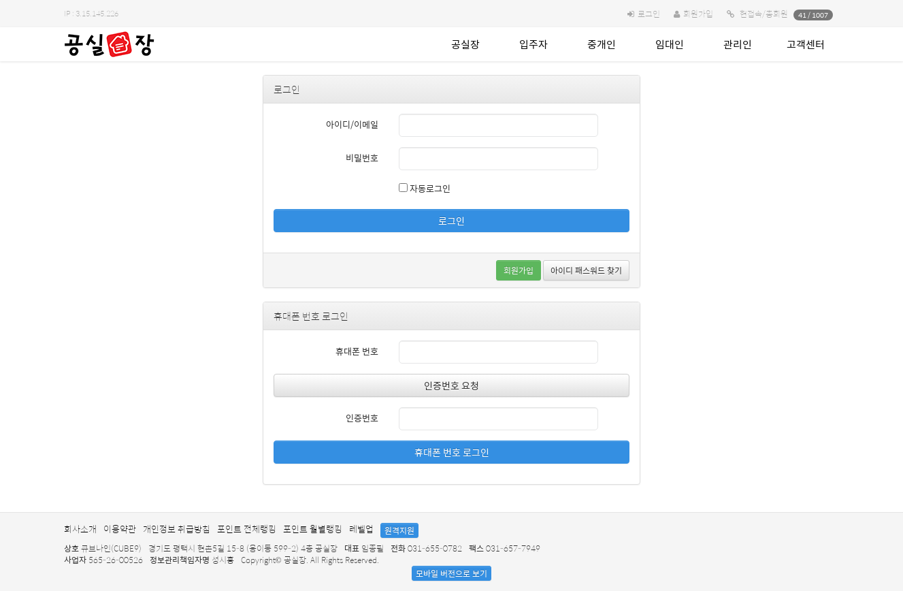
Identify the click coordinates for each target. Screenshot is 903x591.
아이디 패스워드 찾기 (586, 270)
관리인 (737, 44)
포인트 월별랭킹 (312, 529)
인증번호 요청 (451, 385)
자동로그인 (424, 188)
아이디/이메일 (352, 124)
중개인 (601, 44)
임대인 (669, 44)
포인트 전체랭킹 (246, 529)
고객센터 (806, 44)
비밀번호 (362, 157)
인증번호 (362, 418)
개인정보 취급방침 (176, 529)
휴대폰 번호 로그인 (451, 452)
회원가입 (698, 13)
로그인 (649, 13)
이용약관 (119, 529)
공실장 (465, 44)
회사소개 (80, 529)
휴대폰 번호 (356, 351)
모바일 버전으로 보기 (451, 573)
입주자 (533, 44)
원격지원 (399, 530)
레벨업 (361, 529)
